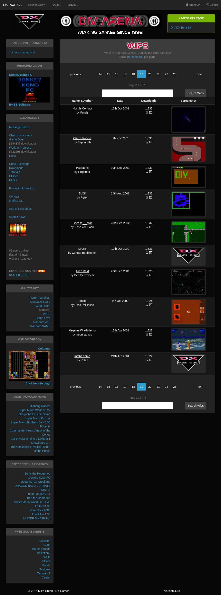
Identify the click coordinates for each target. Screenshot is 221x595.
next (199, 74)
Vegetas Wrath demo (82, 330)
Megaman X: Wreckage (35, 481)
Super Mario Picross (37, 418)
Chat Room (43, 305)
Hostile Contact (82, 108)
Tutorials (14, 172)
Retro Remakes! (40, 297)
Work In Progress (20, 147)
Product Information (21, 188)
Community (37, 5)
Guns (47, 544)
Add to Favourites (20, 208)
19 (141, 74)
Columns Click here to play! (29, 366)
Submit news (17, 217)
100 (140, 57)
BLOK (82, 193)
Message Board (19, 127)
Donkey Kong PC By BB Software (29, 89)
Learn (73, 5)
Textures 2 (43, 573)
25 (132, 57)
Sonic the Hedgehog (37, 473)
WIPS (46, 314)
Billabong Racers (39, 406)
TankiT (82, 300)
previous (75, 74)
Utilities (13, 176)
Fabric (46, 565)
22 (166, 74)
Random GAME (40, 326)
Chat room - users (20, 135)
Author (88, 100)
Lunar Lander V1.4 (38, 494)
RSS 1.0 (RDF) (18, 275)
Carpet (46, 577)
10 (128, 57)
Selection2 (43, 553)
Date (120, 100)
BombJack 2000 (40, 510)
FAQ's (13, 180)
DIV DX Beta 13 (181, 27)
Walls (47, 557)
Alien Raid (82, 271)
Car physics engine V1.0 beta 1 (30, 438)
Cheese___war (82, 223)
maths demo (82, 356)
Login (212, 5)
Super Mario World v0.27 (34, 410)
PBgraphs (82, 167)
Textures (44, 569)
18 (133, 74)
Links (12, 155)
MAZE (82, 248)
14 (100, 74)
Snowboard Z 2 (40, 442)
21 (158, 74)
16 (116, 74)
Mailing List (16, 200)
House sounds (41, 549)
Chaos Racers (82, 138)
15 (108, 74)
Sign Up (193, 5)
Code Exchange (19, 164)
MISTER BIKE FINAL (36, 518)
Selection (44, 540)
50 (136, 57)
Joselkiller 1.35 (40, 514)
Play (57, 5)
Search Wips (196, 93)
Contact (14, 196)
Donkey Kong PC (39, 477)
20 (150, 74)
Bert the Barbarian (38, 498)
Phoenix (45, 426)
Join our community (21, 52)
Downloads (148, 100)
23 (174, 74)
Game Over (16, 139)
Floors (46, 561)
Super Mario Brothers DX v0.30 (30, 422)
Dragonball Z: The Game (34, 414)
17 (125, 74)
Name (76, 100)
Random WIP (41, 322)
